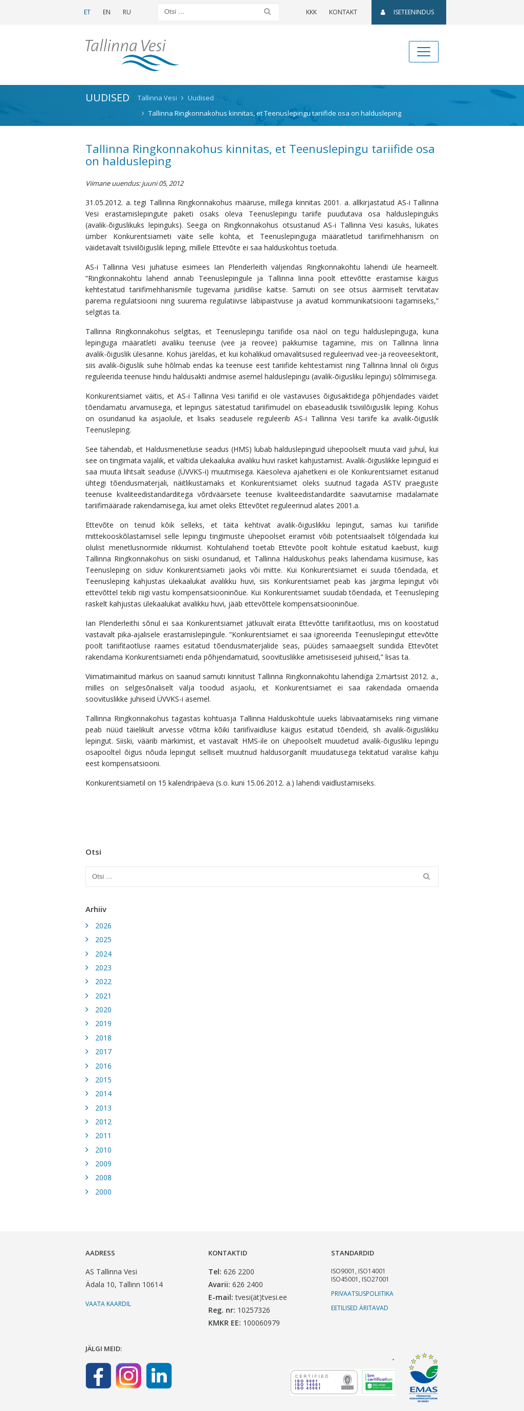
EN (107, 12)
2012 (103, 1121)
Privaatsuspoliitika (362, 1293)
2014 (103, 1093)
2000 (103, 1192)
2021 (103, 996)
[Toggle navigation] (424, 51)
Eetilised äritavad (359, 1308)
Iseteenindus (407, 12)
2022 (103, 981)
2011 (103, 1135)
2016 (103, 1066)
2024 (103, 954)
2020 (103, 1009)
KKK (311, 12)
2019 (103, 1023)
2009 (103, 1163)
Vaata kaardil (108, 1303)
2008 (103, 1177)
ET (87, 12)
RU (127, 12)
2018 (103, 1038)
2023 (103, 967)
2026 (103, 925)
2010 (103, 1150)
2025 (103, 939)
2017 (103, 1051)
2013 (103, 1108)
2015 (103, 1079)
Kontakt (343, 12)
